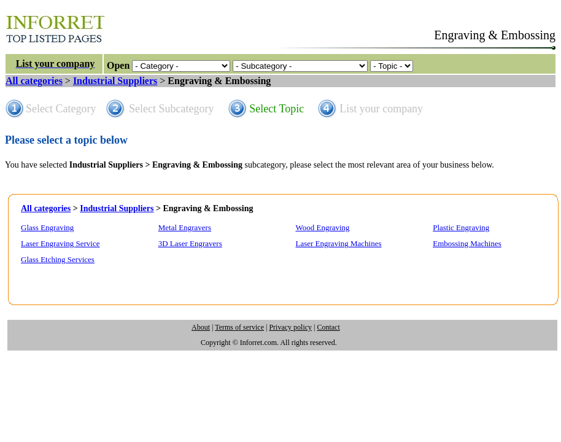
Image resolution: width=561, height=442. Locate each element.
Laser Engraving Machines (338, 243)
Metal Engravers (184, 227)
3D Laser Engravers (190, 243)
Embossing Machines (467, 243)
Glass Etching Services (58, 259)
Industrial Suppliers (115, 81)
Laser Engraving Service (60, 243)
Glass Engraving (47, 227)
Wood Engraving (322, 227)
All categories (34, 81)
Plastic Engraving (461, 227)
